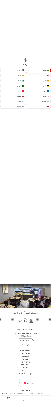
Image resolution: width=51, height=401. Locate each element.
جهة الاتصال (25, 371)
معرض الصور (25, 353)
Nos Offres (25, 365)
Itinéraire (42, 398)
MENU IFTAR (25, 362)
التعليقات (25, 356)
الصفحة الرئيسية (25, 350)
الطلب (8, 398)
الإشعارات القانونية (25, 374)
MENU (25, 368)
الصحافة (25, 359)
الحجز (24, 398)
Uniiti (23, 390)
